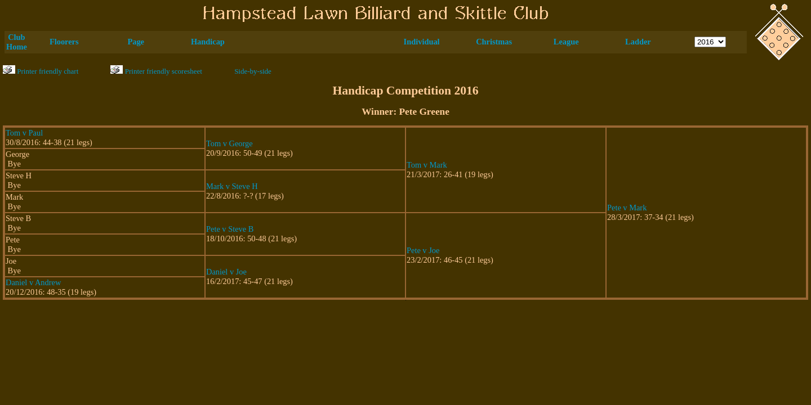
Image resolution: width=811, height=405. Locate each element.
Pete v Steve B (229, 228)
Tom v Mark (427, 164)
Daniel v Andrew (33, 282)
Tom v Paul (24, 132)
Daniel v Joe (226, 271)
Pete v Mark (627, 207)
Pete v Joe (423, 250)
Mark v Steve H (232, 186)
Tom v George (229, 143)
